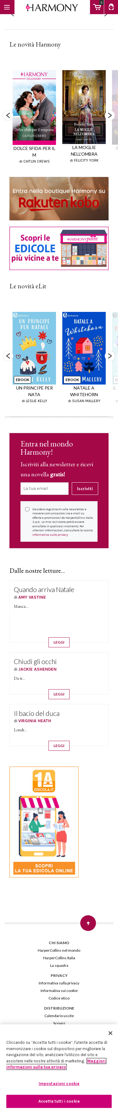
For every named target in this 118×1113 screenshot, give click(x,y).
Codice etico (59, 998)
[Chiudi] (110, 1033)
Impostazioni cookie (59, 1083)
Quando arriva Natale (44, 589)
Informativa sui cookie (59, 990)
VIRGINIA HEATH (34, 720)
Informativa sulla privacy (50, 535)
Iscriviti (85, 488)
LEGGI (59, 642)
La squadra (59, 965)
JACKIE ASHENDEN (37, 669)
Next (110, 115)
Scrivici (59, 1023)
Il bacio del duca (36, 713)
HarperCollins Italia (59, 957)
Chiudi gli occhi (35, 661)
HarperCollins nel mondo (59, 950)
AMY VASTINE (32, 597)
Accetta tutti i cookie (59, 1101)
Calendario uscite (59, 1015)
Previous (8, 115)
